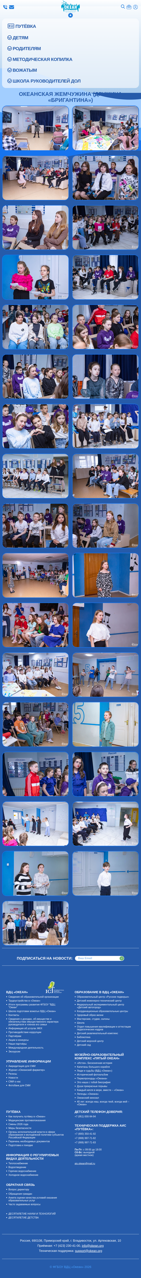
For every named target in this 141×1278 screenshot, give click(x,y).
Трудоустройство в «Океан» (24, 1000)
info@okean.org (11, 7)
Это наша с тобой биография (93, 1082)
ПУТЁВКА (25, 26)
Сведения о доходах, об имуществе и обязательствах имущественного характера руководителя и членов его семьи (33, 1022)
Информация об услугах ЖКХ (25, 1028)
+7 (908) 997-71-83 (85, 1142)
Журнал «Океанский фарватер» (26, 1070)
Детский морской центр (90, 1041)
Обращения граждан (20, 1193)
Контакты (13, 1015)
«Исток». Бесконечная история (94, 1063)
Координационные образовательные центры (102, 1011)
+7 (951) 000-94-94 (85, 1116)
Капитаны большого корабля (93, 1067)
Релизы (12, 1073)
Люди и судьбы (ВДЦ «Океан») (94, 1070)
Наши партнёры (17, 1044)
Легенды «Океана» (88, 1094)
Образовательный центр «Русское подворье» (103, 996)
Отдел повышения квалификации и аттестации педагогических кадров (104, 1028)
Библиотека (83, 1037)
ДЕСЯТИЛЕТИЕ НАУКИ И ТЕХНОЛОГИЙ (32, 1213)
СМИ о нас (14, 1081)
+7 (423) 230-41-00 (5, 7)
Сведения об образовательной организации (33, 996)
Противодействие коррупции (24, 1032)
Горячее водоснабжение (22, 1171)
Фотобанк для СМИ (19, 1085)
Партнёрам (14, 1036)
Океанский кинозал (88, 1097)
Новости (13, 1077)
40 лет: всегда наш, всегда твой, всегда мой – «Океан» (103, 1103)
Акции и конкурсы (18, 1040)
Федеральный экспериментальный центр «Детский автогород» (100, 1006)
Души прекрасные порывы (92, 1086)
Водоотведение (17, 1167)
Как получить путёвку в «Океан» (27, 1116)
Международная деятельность (26, 1047)
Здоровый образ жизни (90, 1015)
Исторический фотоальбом (92, 1074)
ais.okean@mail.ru (85, 1163)
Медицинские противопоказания (27, 1120)
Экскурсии (14, 1051)
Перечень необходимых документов (29, 1141)
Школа (81, 1022)
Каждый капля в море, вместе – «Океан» (100, 1090)
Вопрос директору (18, 1189)
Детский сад (84, 1045)
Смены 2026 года (18, 1124)
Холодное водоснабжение (23, 1175)
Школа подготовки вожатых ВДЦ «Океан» (32, 1011)
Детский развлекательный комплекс (97, 1033)
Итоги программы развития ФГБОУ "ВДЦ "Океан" (31, 1006)
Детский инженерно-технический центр (99, 1000)
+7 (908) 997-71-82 (85, 1138)
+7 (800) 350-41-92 (85, 1133)
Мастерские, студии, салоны (93, 1019)
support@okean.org (88, 1250)
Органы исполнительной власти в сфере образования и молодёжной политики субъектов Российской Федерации (36, 1135)
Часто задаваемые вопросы (24, 1204)
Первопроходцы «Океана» (92, 1078)
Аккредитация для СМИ (22, 1066)
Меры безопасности (19, 1128)
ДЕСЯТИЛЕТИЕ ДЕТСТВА (23, 1217)
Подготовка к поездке (20, 1145)
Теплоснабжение (18, 1163)
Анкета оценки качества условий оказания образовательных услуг (32, 1199)
